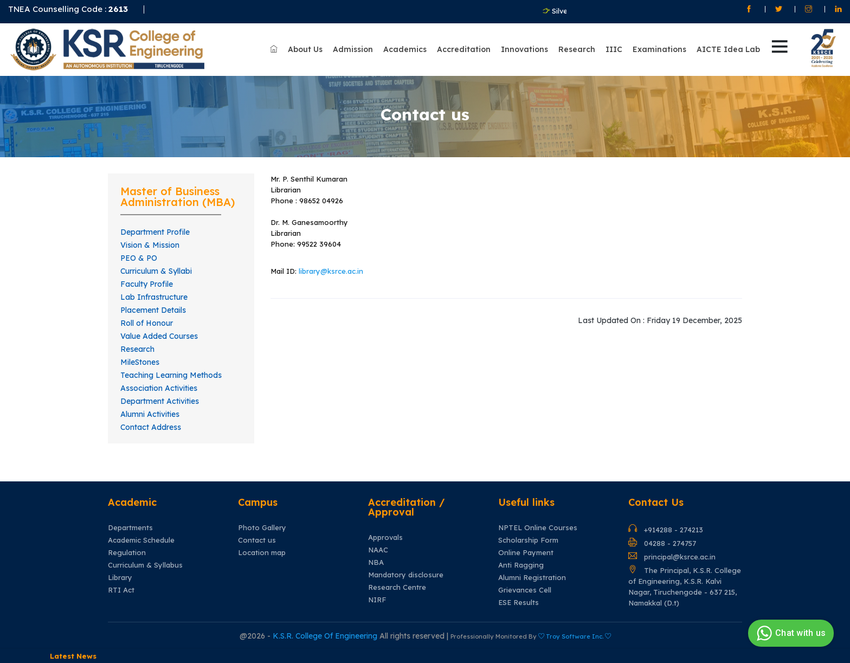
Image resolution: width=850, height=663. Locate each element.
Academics (405, 49)
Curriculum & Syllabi (156, 271)
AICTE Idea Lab (728, 49)
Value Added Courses (159, 336)
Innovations (524, 49)
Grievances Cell (524, 590)
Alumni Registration (532, 577)
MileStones (139, 362)
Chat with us (790, 633)
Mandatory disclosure (405, 574)
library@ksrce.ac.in (331, 271)
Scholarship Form (528, 540)
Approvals (385, 537)
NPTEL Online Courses (537, 527)
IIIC (614, 49)
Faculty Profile (146, 284)
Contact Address (150, 427)
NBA (376, 562)
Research (576, 49)
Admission (353, 49)
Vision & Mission (149, 245)
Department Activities (159, 401)
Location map (262, 552)
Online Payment (525, 552)
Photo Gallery (262, 527)
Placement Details (153, 310)
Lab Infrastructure (154, 297)
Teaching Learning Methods (171, 375)
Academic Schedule (141, 540)
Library (120, 577)
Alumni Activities (149, 414)
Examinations (659, 49)
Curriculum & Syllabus (145, 565)
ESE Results (518, 602)
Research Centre (397, 587)
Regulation (127, 552)
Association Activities (158, 388)
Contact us (257, 540)
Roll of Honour (146, 323)
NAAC (378, 549)
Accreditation (464, 49)
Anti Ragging (521, 565)
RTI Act (121, 590)
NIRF (377, 599)
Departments (130, 527)
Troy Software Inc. (574, 636)
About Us (305, 49)
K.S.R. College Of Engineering (326, 636)
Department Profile (155, 232)
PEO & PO (138, 258)
